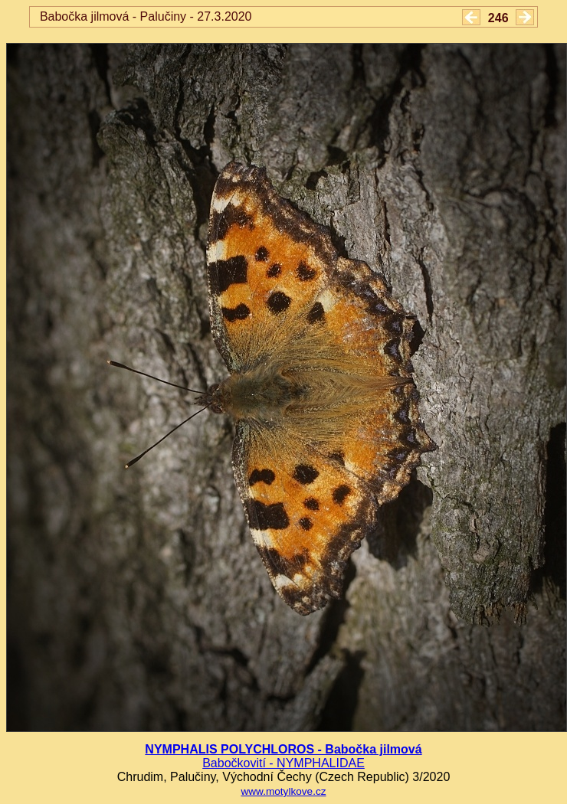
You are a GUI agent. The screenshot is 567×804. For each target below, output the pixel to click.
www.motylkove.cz (283, 791)
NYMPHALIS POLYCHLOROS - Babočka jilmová (283, 749)
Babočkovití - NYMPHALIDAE (283, 763)
